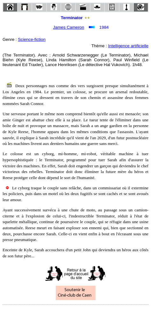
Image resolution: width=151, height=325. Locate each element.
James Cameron (68, 27)
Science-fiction (32, 39)
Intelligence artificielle (128, 45)
